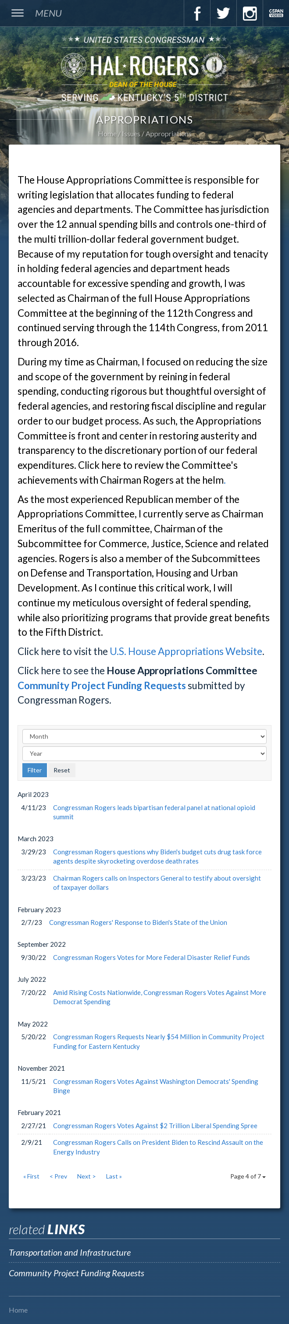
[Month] (144, 736)
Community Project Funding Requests (102, 685)
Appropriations (169, 133)
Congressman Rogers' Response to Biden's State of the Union (138, 922)
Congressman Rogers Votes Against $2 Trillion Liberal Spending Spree (155, 1125)
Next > (86, 1176)
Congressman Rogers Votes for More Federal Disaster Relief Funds (151, 957)
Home (107, 133)
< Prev (58, 1176)
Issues (131, 133)
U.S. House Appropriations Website (186, 651)
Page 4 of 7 (248, 1176)
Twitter (223, 13)
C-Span (276, 13)
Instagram (249, 13)
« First (31, 1176)
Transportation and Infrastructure (70, 1252)
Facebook (197, 13)
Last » (114, 1176)
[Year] (144, 753)
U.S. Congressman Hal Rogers (144, 68)
